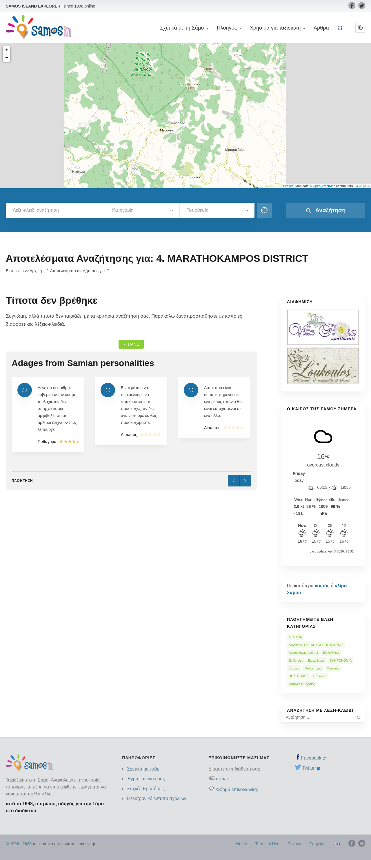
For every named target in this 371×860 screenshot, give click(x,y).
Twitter (311, 768)
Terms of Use (267, 843)
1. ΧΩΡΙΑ (295, 637)
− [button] (6, 57)
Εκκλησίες (296, 660)
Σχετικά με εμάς (143, 768)
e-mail (222, 778)
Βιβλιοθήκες (331, 652)
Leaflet (288, 186)
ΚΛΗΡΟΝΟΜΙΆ (341, 660)
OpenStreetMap (324, 186)
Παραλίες (319, 676)
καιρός (322, 585)
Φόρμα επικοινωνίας (237, 789)
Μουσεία (333, 668)
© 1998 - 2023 (19, 843)
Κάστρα (294, 668)
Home (241, 843)
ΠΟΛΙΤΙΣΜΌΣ (298, 676)
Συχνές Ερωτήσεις (146, 788)
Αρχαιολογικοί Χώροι (303, 652)
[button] (360, 28)
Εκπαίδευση (316, 660)
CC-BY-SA (362, 186)
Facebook (313, 757)
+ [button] (6, 50)
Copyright (318, 843)
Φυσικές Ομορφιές (302, 684)
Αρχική (36, 270)
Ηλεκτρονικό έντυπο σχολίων (156, 798)
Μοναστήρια (312, 668)
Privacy (294, 843)
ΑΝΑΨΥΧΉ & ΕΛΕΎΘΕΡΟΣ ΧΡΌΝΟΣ (316, 645)
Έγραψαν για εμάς (146, 778)
